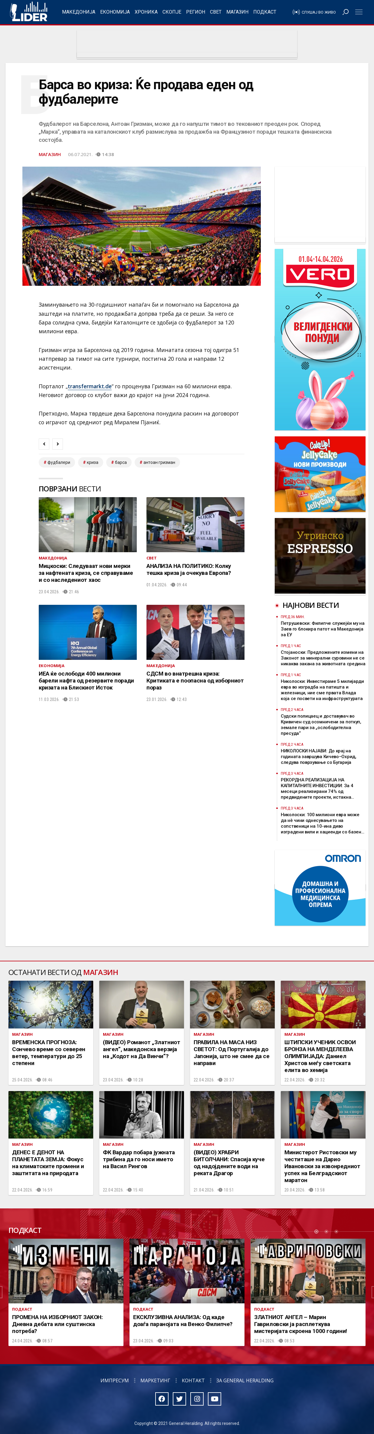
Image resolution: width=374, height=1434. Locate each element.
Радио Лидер (28, 12)
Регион (195, 12)
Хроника (146, 12)
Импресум (114, 1380)
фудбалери (59, 462)
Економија (115, 12)
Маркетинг (155, 1380)
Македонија (78, 12)
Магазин (237, 12)
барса (121, 462)
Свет (215, 12)
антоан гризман (159, 462)
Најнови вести (311, 605)
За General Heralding (245, 1380)
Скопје (171, 12)
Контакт (193, 1380)
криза (92, 462)
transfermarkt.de (90, 386)
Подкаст (264, 12)
